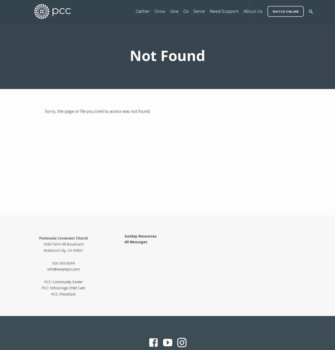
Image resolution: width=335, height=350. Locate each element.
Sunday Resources (140, 236)
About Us (253, 11)
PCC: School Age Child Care (63, 288)
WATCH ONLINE (285, 12)
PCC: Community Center (63, 282)
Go (186, 11)
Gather (143, 11)
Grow (159, 11)
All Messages (135, 242)
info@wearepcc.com (64, 269)
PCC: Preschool (64, 294)
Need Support (224, 11)
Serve (199, 11)
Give (174, 11)
